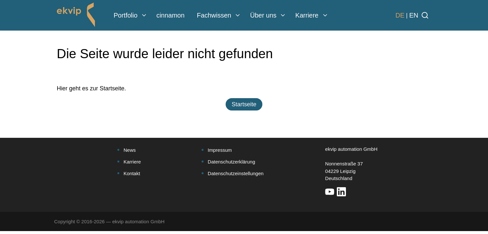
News (130, 150)
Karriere (132, 161)
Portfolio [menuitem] (126, 15)
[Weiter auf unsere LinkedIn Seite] (341, 191)
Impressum (220, 150)
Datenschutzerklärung (231, 161)
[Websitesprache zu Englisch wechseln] (413, 15)
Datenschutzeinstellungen (236, 173)
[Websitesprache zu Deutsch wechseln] (399, 15)
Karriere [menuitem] (306, 15)
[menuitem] (144, 15)
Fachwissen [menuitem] (214, 15)
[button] (244, 104)
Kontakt (132, 173)
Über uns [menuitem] (263, 15)
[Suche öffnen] (424, 15)
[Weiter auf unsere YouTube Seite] (329, 191)
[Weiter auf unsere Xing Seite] (353, 191)
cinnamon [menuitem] (170, 15)
